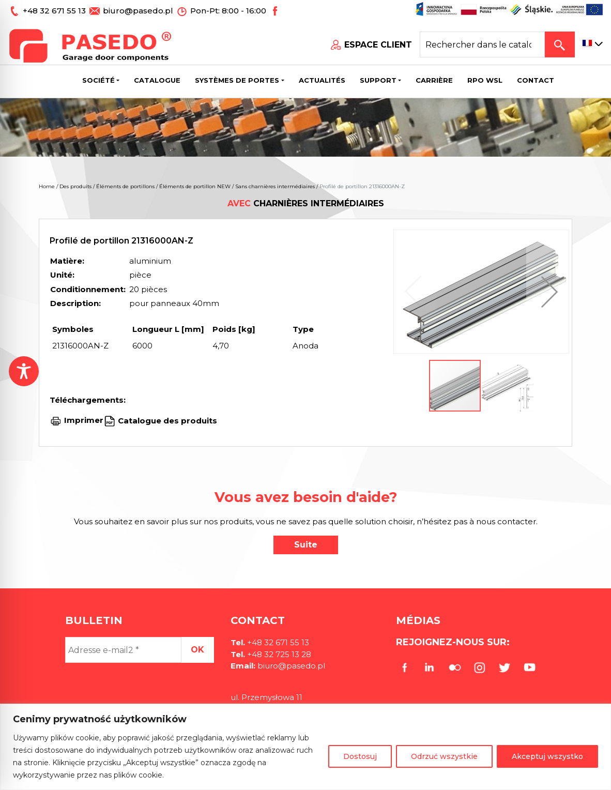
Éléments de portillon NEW (195, 186)
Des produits (75, 186)
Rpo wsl (484, 80)
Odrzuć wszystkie (444, 756)
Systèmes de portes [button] (237, 80)
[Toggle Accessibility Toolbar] (24, 371)
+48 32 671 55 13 (55, 11)
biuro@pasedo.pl (138, 11)
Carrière (434, 80)
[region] (305, 747)
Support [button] (378, 80)
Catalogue (157, 80)
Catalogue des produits (166, 420)
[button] (547, 291)
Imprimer (83, 420)
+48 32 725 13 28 (278, 654)
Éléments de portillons (125, 186)
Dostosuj (360, 756)
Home (47, 186)
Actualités (322, 80)
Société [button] (98, 80)
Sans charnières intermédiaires (275, 186)
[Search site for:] (482, 44)
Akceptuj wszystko (547, 756)
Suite (305, 545)
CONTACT (535, 80)
